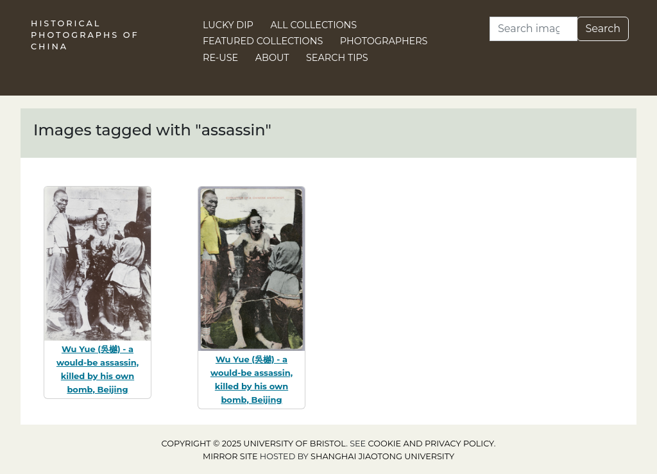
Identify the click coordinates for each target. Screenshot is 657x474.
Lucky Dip (228, 25)
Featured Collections (263, 41)
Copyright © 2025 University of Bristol (254, 443)
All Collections (314, 25)
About (272, 57)
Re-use (220, 57)
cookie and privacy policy (431, 443)
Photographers (384, 41)
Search (602, 28)
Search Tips (337, 57)
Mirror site (230, 456)
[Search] (533, 29)
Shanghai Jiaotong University (382, 456)
